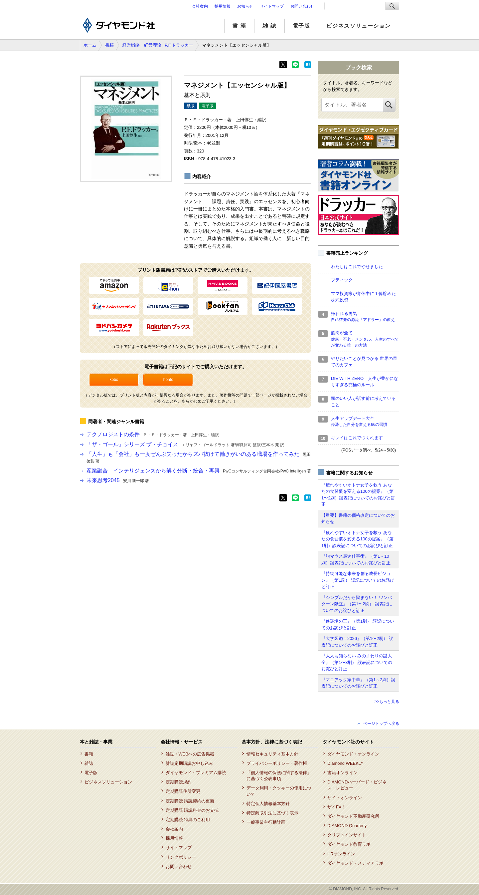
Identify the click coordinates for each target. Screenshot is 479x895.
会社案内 (200, 6)
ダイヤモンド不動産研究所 (353, 816)
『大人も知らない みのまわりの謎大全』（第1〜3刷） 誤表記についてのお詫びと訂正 (356, 662)
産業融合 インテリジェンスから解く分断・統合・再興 (198, 470)
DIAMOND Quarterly (347, 825)
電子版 (301, 26)
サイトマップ (272, 6)
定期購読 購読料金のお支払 (192, 810)
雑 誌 (269, 26)
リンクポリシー (181, 857)
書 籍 (239, 26)
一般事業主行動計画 (265, 822)
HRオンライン (341, 853)
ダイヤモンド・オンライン (353, 753)
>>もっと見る (387, 701)
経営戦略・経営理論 (141, 45)
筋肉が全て (365, 339)
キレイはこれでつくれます (357, 437)
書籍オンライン (342, 772)
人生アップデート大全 (365, 422)
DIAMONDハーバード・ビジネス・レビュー (357, 784)
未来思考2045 (117, 480)
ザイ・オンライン (344, 797)
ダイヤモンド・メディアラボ (355, 863)
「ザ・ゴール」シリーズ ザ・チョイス (185, 444)
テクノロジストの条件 (152, 434)
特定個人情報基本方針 (268, 803)
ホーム (89, 45)
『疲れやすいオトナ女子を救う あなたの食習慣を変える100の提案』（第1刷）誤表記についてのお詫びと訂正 (357, 539)
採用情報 (223, 6)
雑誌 (88, 763)
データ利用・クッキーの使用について (278, 790)
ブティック (342, 279)
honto (168, 379)
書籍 (109, 45)
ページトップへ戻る (381, 724)
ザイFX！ (336, 806)
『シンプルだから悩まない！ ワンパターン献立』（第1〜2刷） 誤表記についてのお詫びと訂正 (356, 604)
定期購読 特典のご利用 (188, 819)
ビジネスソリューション (358, 26)
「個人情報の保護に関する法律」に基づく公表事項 (278, 775)
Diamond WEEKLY (345, 763)
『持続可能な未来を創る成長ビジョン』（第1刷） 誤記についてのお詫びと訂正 (357, 580)
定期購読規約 (179, 781)
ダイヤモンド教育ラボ (349, 844)
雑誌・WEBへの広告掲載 (190, 753)
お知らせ (245, 6)
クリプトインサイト (346, 834)
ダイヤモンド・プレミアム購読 (196, 772)
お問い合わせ (302, 6)
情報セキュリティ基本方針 (272, 753)
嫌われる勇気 (365, 317)
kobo (113, 379)
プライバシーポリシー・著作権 (276, 763)
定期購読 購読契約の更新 (190, 800)
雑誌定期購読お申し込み (189, 763)
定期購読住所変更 (183, 791)
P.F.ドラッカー (179, 45)
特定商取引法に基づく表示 (272, 812)
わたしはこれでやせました (357, 266)
